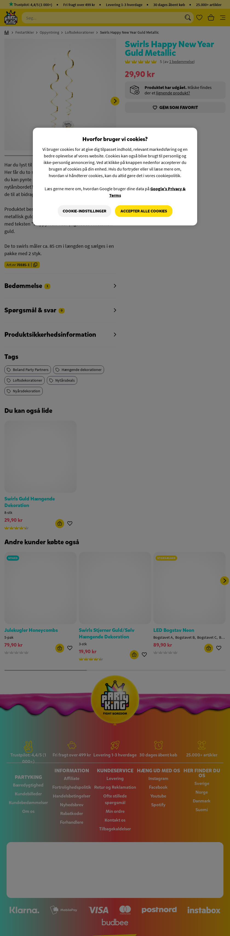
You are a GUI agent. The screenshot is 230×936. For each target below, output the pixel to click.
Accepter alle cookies (143, 211)
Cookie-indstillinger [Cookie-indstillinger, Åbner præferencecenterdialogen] (84, 211)
